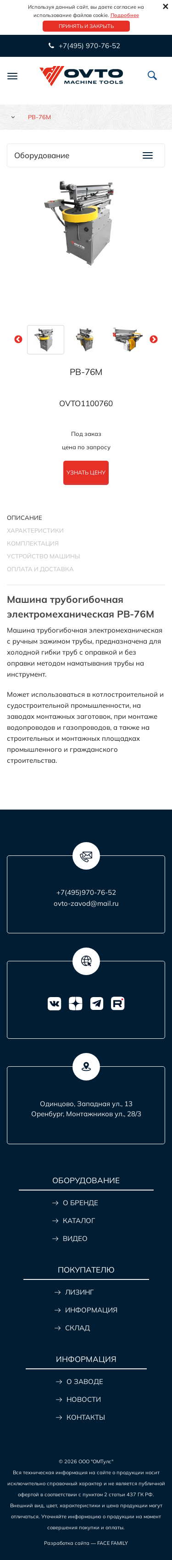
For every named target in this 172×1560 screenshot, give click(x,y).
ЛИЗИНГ (79, 1292)
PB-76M (86, 371)
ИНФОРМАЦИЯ (91, 1310)
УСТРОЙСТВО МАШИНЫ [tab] (43, 556)
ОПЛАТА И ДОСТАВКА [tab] (40, 569)
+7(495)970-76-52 (86, 892)
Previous (18, 339)
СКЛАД (77, 1327)
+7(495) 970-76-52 (88, 45)
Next (153, 339)
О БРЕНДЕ (80, 1202)
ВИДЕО (75, 1238)
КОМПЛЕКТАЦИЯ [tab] (33, 543)
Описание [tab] (24, 517)
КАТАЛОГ (79, 1220)
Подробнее (125, 15)
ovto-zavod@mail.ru (86, 903)
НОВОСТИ (84, 1399)
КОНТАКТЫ (86, 1417)
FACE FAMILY (112, 1543)
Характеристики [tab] (35, 530)
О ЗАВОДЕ (85, 1381)
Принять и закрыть (86, 26)
